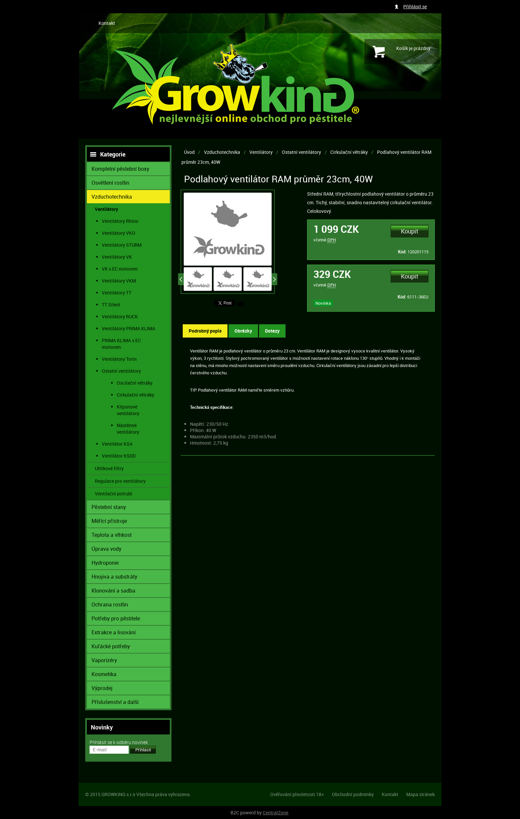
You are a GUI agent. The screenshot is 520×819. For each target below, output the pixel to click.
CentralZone (275, 812)
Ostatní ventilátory (301, 152)
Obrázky (243, 331)
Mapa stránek (420, 794)
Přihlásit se (415, 6)
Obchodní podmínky (353, 794)
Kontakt (106, 23)
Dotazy (272, 331)
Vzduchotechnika (222, 152)
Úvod (189, 152)
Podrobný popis (205, 331)
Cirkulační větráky (349, 152)
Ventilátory (261, 152)
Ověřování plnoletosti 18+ (297, 794)
